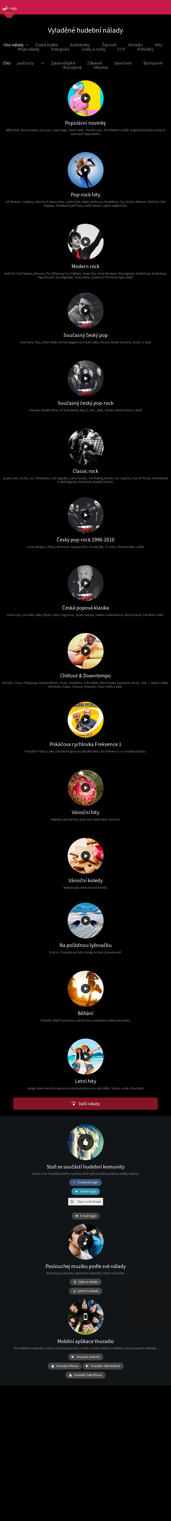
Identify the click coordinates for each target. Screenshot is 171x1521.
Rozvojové (72, 67)
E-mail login (85, 1216)
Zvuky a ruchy (93, 49)
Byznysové (152, 63)
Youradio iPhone (64, 1366)
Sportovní (122, 63)
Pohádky (145, 49)
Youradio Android (86, 1357)
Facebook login (85, 1182)
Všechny (101, 67)
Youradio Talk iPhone (85, 1375)
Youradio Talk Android (103, 1366)
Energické (60, 49)
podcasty (25, 63)
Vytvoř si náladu (86, 1291)
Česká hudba (46, 44)
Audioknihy (80, 44)
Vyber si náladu (85, 1282)
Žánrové (109, 44)
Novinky (135, 44)
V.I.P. (121, 49)
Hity (158, 44)
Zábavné (94, 63)
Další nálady (85, 1103)
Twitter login (85, 1191)
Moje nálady (28, 49)
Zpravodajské (63, 63)
